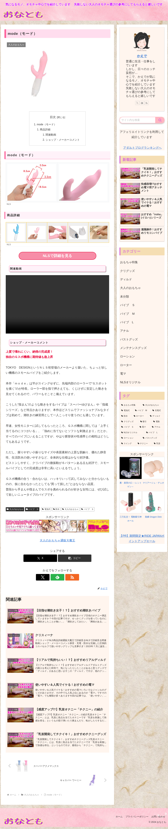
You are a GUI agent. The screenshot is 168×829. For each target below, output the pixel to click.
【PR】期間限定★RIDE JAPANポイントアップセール (141, 538)
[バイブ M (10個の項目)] (142, 410)
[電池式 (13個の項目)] (126, 410)
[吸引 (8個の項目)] (145, 421)
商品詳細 (45, 129)
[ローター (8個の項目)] (140, 416)
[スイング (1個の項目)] (127, 443)
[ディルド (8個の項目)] (156, 416)
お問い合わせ (158, 818)
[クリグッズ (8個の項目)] (129, 421)
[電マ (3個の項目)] (144, 427)
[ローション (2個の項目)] (130, 438)
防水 (56, 510)
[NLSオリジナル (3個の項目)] (132, 432)
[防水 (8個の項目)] (125, 416)
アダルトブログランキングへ (142, 147)
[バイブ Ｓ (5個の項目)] (128, 427)
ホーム (117, 818)
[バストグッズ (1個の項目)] (152, 438)
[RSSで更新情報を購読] (65, 578)
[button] (75, 559)
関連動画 (51, 135)
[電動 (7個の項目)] (158, 421)
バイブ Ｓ (32, 510)
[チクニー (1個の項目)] (144, 443)
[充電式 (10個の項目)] (157, 410)
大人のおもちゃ (15, 510)
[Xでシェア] (40, 559)
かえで (142, 56)
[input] (137, 120)
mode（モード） (47, 124)
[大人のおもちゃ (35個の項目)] (152, 405)
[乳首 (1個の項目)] (158, 443)
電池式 (46, 510)
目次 (53, 117)
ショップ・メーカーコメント (63, 140)
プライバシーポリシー (136, 818)
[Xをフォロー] (50, 578)
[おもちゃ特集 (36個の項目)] (130, 405)
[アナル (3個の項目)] (157, 427)
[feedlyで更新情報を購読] (57, 578)
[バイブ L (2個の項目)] (154, 432)
